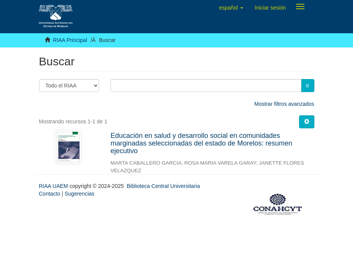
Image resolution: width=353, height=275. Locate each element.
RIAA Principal (70, 40)
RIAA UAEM (54, 186)
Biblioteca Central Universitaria (163, 186)
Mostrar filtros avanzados (284, 104)
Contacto (49, 194)
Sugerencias (79, 194)
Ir (307, 85)
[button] (231, 7)
